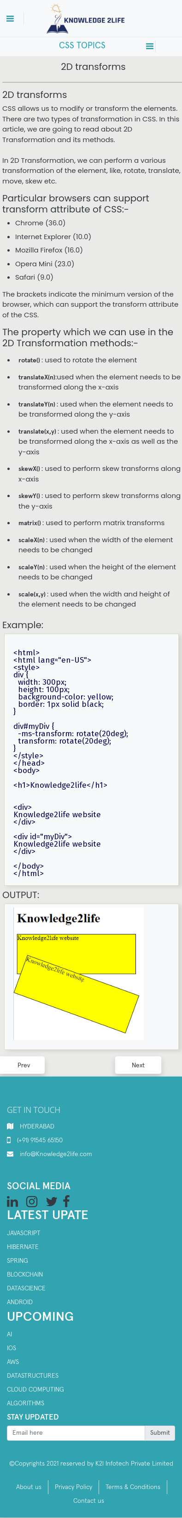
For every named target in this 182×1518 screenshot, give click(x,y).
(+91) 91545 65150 (40, 1140)
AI (9, 1334)
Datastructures (33, 1376)
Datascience (26, 1288)
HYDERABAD (37, 1126)
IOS (11, 1348)
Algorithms (25, 1403)
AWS (13, 1362)
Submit (160, 1433)
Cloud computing (35, 1389)
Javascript (24, 1233)
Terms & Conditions (133, 1487)
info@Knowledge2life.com (56, 1154)
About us (28, 1487)
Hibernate (23, 1247)
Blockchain (25, 1275)
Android (20, 1302)
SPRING (17, 1261)
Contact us (88, 1501)
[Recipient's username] (76, 1433)
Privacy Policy (73, 1487)
